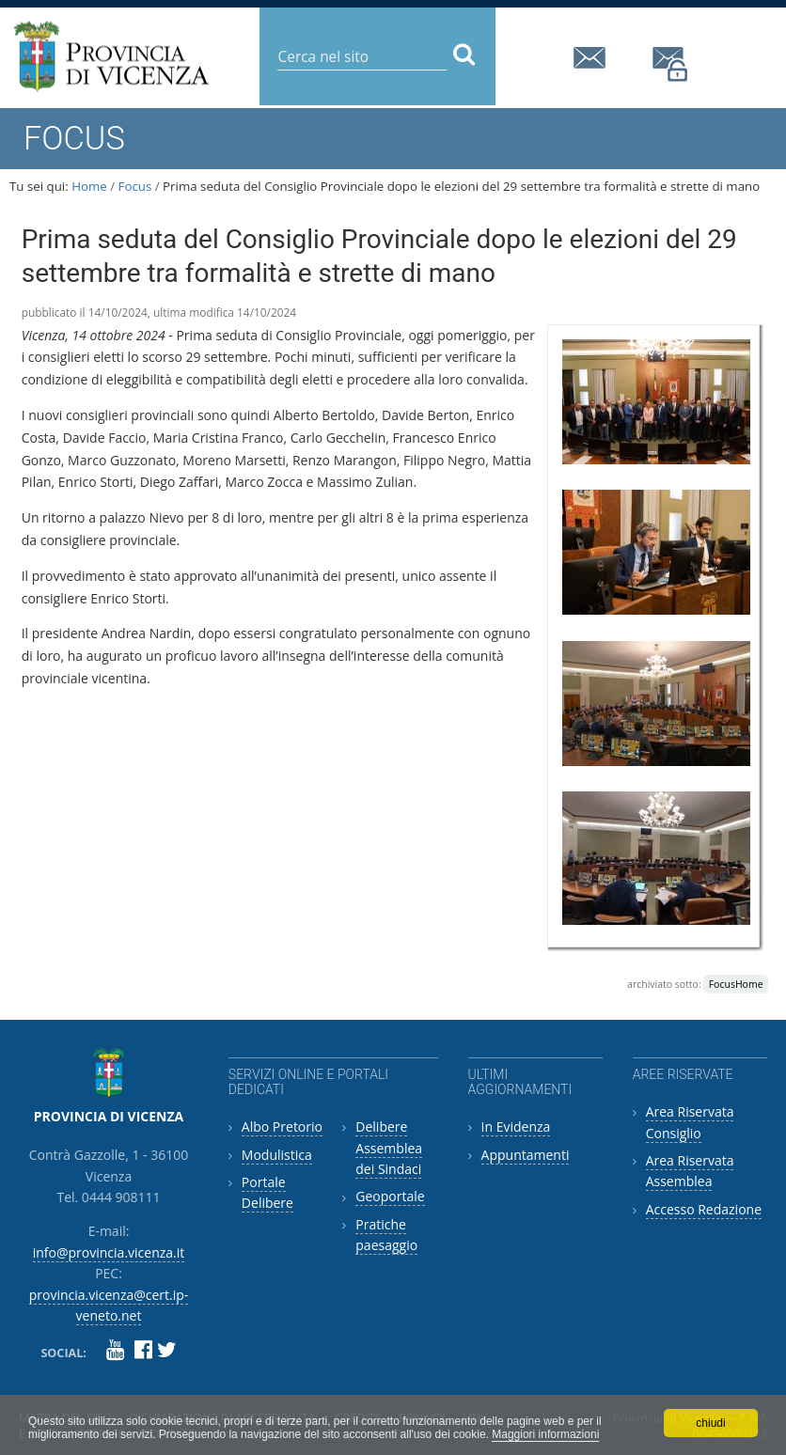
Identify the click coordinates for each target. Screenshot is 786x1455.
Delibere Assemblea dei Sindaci (388, 1148)
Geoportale (389, 1196)
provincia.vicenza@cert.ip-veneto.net (671, 64)
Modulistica (277, 1155)
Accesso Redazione (704, 1209)
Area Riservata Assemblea (690, 1170)
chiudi (710, 1423)
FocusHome (736, 984)
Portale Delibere (267, 1192)
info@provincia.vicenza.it (592, 58)
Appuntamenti (525, 1155)
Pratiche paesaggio (386, 1234)
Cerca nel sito (276, 41)
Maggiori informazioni (545, 1434)
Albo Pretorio (282, 1126)
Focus (135, 186)
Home (89, 186)
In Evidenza (516, 1126)
